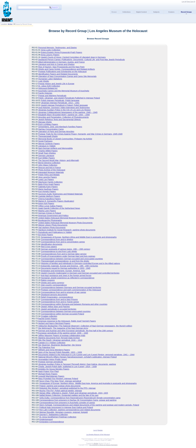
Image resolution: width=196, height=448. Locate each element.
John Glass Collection (47, 165)
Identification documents (51, 244)
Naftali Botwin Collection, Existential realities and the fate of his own (68, 395)
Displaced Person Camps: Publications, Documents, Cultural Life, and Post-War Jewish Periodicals (81, 59)
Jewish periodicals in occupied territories (58, 309)
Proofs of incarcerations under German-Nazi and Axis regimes (68, 256)
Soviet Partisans (45, 141)
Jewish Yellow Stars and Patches (55, 306)
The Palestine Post (46, 347)
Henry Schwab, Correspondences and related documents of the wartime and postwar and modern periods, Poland (89, 405)
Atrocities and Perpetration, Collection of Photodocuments (63, 117)
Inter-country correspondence (54, 285)
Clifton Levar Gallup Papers (50, 206)
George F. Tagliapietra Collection (53, 414)
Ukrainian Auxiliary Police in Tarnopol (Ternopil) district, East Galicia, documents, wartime (77, 364)
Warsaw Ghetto (45, 122)
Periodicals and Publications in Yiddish (55, 232)
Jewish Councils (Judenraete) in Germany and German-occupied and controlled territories (80, 273)
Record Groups (186, 12)
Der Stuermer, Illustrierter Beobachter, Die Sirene (59, 345)
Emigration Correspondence (51, 422)
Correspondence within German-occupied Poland (62, 314)
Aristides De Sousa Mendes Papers (53, 369)
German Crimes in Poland (49, 213)
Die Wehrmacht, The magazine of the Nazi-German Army (63, 328)
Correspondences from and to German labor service (63, 254)
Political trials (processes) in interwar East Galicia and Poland (66, 407)
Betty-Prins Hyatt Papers (49, 184)
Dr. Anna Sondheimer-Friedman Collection (57, 417)
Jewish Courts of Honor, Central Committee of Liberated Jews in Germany (73, 57)
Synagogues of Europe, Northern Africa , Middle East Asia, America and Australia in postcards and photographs (88, 383)
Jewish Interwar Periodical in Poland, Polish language (64, 105)
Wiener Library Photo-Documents (52, 225)
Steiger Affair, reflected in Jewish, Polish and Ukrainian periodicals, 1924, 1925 (73, 393)
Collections (126, 12)
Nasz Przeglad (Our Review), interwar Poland (58, 378)
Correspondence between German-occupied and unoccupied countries (72, 259)
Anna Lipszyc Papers (50, 55)
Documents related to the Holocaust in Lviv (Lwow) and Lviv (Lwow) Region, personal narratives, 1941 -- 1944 (86, 355)
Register (100, 430)
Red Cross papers (49, 247)
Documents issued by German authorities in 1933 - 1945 (65, 268)
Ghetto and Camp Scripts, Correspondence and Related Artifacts (66, 69)
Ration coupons (48, 280)
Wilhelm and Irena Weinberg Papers (54, 350)
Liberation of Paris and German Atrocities (56, 131)
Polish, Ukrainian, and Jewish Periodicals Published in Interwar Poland (69, 98)
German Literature (46, 155)
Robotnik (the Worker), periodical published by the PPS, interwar (67, 388)
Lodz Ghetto (43, 81)
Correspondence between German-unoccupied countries (66, 311)
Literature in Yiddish (46, 146)
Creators (171, 12)
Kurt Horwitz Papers (47, 191)
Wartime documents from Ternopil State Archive (59, 338)
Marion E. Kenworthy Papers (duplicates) (56, 201)
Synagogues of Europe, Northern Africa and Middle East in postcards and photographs (78, 237)
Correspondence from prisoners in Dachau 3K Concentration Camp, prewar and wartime (77, 400)
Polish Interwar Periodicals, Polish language (60, 100)
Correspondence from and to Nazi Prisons (59, 299)
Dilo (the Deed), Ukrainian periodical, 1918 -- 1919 (60, 340)
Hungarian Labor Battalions (50, 79)
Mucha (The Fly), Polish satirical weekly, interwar (60, 391)
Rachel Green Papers (47, 318)
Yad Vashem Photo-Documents (51, 227)
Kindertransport (46, 419)
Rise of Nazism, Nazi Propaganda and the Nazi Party (61, 67)
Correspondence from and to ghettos (57, 239)
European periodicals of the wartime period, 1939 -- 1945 (63, 333)
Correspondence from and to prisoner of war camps (63, 292)
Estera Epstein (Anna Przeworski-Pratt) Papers (61, 52)
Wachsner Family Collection (50, 182)
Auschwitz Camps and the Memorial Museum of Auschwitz (63, 91)
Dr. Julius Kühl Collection (49, 86)
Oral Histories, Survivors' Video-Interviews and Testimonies (64, 107)
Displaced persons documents (54, 295)
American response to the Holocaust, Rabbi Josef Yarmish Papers (67, 321)
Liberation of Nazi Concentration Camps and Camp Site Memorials (67, 76)
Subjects (156, 12)
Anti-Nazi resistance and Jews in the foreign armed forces (66, 275)
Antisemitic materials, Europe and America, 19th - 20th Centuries (69, 266)
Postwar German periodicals (50, 362)
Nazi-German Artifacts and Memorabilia (55, 148)
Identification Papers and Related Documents (58, 74)
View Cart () (191, 1)
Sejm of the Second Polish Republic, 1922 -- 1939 (60, 352)
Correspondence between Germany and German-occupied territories (71, 287)
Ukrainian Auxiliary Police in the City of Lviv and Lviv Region (64, 110)
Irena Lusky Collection (50, 50)
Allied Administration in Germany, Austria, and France (61, 62)
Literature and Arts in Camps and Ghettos (56, 64)
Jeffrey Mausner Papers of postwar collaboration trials (61, 335)
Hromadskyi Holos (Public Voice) (52, 359)
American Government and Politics (53, 215)
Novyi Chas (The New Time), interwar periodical (60, 381)
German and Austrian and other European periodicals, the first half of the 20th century (75, 331)
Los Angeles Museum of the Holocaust (98, 434)
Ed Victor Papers (45, 235)
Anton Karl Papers (46, 203)
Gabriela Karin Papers (48, 187)
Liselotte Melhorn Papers (49, 196)
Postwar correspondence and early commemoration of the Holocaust (71, 290)
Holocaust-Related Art (47, 88)
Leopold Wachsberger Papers (51, 376)
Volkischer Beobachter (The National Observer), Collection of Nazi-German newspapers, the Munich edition (85, 326)
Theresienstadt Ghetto (48, 136)
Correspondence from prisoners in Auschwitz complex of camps (67, 403)
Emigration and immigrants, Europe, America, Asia (63, 271)
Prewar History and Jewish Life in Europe (56, 84)
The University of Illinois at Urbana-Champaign (103, 445)
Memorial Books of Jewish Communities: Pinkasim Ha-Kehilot (65, 139)
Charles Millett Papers (47, 151)
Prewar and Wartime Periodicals (52, 95)
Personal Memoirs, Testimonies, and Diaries (57, 47)
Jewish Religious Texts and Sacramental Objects (59, 119)
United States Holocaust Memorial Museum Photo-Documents (65, 223)
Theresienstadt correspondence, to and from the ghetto (65, 261)
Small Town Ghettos (47, 153)
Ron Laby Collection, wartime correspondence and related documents (69, 410)
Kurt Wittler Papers (46, 158)
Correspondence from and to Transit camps (60, 302)
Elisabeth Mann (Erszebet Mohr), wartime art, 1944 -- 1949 (64, 115)
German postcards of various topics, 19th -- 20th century (65, 249)
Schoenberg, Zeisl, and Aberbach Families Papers (60, 127)
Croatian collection (49, 316)
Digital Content (141, 12)
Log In (184, 1)
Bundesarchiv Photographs (50, 220)
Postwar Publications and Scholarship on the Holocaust (62, 71)
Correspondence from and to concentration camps (63, 242)
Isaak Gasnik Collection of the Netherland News (59, 208)
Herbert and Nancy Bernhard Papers (54, 323)
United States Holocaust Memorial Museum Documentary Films (66, 218)
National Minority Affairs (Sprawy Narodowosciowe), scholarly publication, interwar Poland (77, 357)
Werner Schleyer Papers (49, 144)
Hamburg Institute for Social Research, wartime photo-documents (66, 230)
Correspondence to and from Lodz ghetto (59, 251)
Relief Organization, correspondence (57, 297)
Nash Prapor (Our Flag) (48, 371)
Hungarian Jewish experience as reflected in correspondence (67, 278)
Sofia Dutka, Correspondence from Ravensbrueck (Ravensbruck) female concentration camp (79, 398)
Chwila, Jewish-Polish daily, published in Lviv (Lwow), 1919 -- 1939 (67, 366)
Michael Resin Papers (47, 374)
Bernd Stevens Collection (49, 163)
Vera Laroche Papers (47, 177)
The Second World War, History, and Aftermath (58, 160)
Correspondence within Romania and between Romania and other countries (74, 304)
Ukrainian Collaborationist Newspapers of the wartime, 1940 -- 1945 (67, 112)
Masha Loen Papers (47, 211)
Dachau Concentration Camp (51, 129)
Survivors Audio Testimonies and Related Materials (60, 194)
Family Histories (45, 93)
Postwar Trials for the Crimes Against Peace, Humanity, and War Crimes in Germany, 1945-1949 (80, 134)
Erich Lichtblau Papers (48, 124)
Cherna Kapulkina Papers (49, 199)
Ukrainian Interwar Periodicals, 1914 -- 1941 (60, 103)
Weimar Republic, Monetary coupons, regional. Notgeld (63, 412)
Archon (10, 24)
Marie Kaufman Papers (48, 189)
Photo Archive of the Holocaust (51, 170)
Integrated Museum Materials (51, 172)
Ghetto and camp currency (52, 283)
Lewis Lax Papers (46, 179)
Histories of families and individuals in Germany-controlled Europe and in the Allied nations (80, 263)
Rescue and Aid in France (49, 167)
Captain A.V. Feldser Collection (51, 343)
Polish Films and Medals (49, 175)
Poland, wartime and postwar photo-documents (60, 386)
